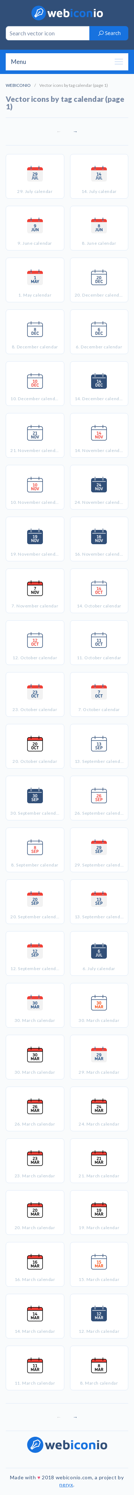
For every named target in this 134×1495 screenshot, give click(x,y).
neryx (66, 1484)
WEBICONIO (18, 85)
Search (109, 33)
